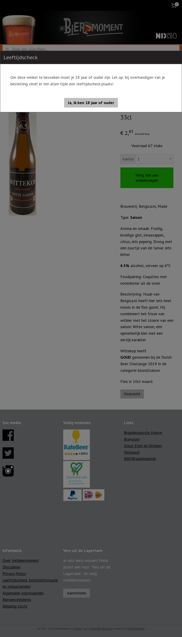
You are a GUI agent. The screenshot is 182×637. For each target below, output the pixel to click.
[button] (91, 102)
